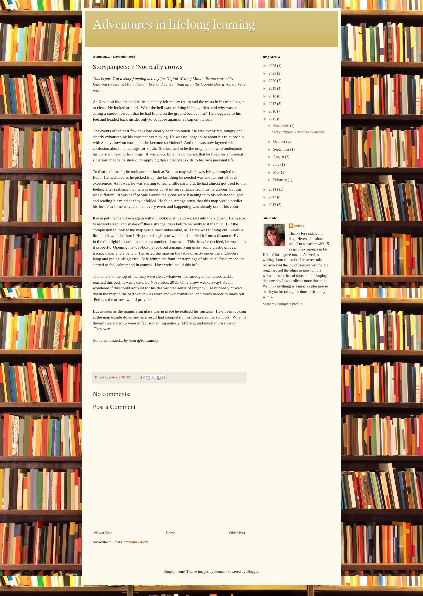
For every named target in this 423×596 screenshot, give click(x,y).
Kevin (118, 84)
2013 (273, 197)
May (277, 172)
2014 (273, 189)
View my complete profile (282, 304)
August (279, 157)
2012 (273, 205)
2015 (273, 119)
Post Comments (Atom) (131, 542)
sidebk (299, 226)
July (276, 164)
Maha (130, 84)
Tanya (169, 84)
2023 (273, 66)
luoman (220, 572)
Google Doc (211, 84)
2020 (273, 81)
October (279, 142)
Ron (152, 84)
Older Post (237, 533)
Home (170, 533)
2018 (273, 96)
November (281, 126)
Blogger (252, 572)
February (280, 180)
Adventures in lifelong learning (174, 24)
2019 (273, 88)
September (281, 149)
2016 (273, 111)
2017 (273, 104)
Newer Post (103, 533)
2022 (273, 73)
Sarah (141, 84)
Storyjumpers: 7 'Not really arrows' (298, 132)
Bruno (211, 78)
